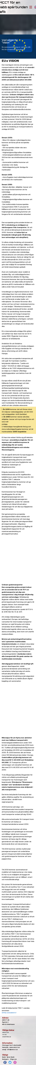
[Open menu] (30, 7)
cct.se (4, 1034)
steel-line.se (6, 1037)
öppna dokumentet (9, 1013)
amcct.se (5, 1032)
